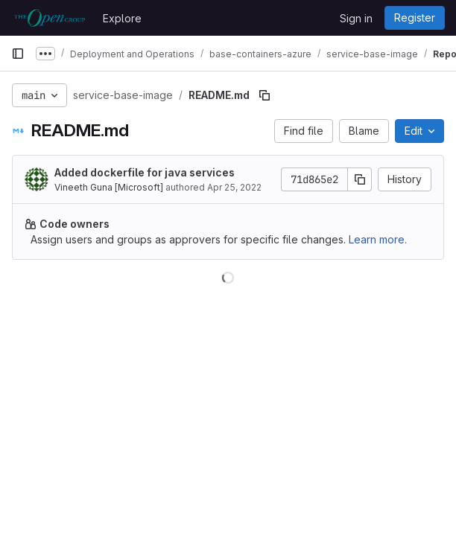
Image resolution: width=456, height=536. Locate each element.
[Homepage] (49, 18)
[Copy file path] (264, 95)
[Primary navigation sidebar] (18, 54)
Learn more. (378, 239)
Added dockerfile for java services (144, 172)
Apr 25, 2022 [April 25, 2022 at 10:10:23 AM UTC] (234, 187)
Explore (122, 18)
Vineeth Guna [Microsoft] (108, 187)
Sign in (356, 18)
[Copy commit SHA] (360, 179)
